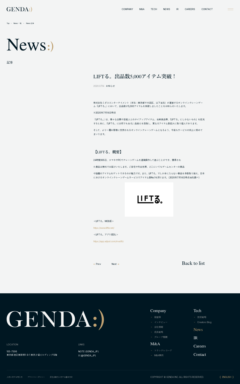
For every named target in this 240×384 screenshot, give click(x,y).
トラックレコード (163, 350)
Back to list (193, 263)
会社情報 (158, 327)
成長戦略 (158, 332)
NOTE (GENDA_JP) (88, 351)
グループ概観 (160, 337)
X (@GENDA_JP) (87, 355)
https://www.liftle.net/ (103, 228)
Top (8, 23)
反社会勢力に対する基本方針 (61, 377)
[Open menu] (230, 9)
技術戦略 (201, 317)
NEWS (166, 9)
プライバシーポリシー (36, 377)
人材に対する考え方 (14, 377)
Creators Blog (204, 322)
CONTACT (207, 9)
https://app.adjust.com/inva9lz (108, 241)
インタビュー (160, 322)
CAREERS (190, 9)
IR (177, 9)
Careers (200, 347)
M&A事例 (158, 355)
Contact (200, 355)
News (198, 330)
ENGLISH (226, 377)
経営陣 (157, 317)
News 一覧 (17, 23)
